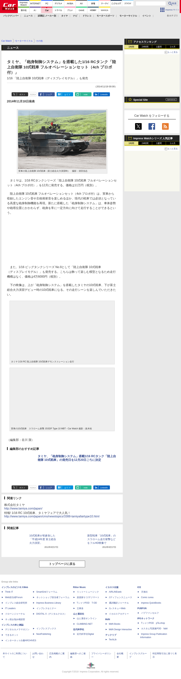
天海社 (144, 592)
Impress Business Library (48, 603)
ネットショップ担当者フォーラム (52, 597)
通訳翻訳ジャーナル (119, 603)
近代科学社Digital (85, 634)
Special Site (140, 99)
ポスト (22, 94)
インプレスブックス (46, 628)
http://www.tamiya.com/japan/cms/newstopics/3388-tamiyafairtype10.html (51, 516)
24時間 (145, 46)
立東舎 (80, 608)
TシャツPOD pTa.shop (153, 623)
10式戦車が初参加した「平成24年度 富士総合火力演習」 (42, 539)
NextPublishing (43, 634)
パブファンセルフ (150, 613)
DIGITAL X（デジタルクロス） (51, 614)
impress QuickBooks (151, 603)
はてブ (67, 94)
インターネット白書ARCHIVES (20, 640)
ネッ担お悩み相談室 (15, 619)
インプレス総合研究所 (16, 603)
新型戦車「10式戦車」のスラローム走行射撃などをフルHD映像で (101, 539)
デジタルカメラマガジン (17, 629)
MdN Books (114, 624)
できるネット (11, 635)
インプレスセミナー (46, 608)
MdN (107, 619)
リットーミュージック (88, 592)
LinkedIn (104, 94)
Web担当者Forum (14, 597)
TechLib (113, 639)
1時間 (131, 46)
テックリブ (110, 635)
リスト (33, 94)
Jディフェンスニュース (120, 597)
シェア (49, 94)
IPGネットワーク (146, 618)
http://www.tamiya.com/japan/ (23, 508)
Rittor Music (79, 587)
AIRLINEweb (115, 592)
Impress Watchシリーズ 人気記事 (153, 138)
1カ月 (172, 46)
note (85, 94)
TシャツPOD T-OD (87, 603)
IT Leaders (10, 608)
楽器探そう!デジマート (88, 597)
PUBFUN (142, 608)
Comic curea (147, 597)
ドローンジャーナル (15, 614)
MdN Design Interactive (120, 629)
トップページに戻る (62, 563)
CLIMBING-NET (85, 624)
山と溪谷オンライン (87, 618)
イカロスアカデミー (119, 614)
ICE (139, 587)
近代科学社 (78, 629)
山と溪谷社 (78, 614)
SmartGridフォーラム (47, 592)
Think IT (9, 592)
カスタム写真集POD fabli (154, 628)
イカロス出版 (112, 587)
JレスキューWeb (117, 608)
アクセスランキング (145, 41)
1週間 (159, 46)
